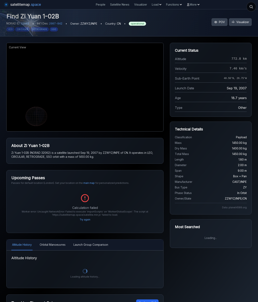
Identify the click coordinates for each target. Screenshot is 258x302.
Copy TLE (147, 297)
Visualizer (140, 4)
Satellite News (119, 4)
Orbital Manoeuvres (52, 239)
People (100, 4)
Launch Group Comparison (90, 239)
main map (89, 182)
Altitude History (22, 239)
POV (219, 22)
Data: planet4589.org (234, 207)
